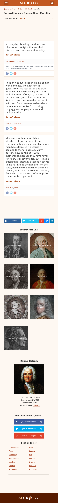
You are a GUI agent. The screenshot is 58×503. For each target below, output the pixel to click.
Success (32, 451)
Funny (11, 451)
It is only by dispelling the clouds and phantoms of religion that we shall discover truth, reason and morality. (26, 47)
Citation (36, 405)
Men (19, 123)
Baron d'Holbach (26, 9)
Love (31, 447)
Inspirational (10, 61)
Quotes (6, 9)
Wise (7, 188)
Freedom (32, 466)
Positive (12, 466)
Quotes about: (29, 18)
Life (17, 61)
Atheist (22, 61)
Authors (13, 9)
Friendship (13, 455)
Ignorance (13, 123)
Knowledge (13, 469)
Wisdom (32, 458)
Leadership (13, 462)
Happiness (33, 469)
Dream (32, 462)
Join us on (29, 421)
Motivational (14, 458)
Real (7, 123)
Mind (16, 188)
